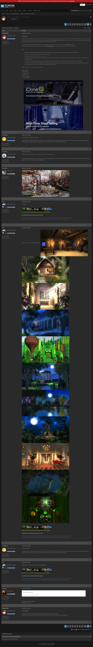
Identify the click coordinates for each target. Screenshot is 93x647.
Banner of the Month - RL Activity (27, 13)
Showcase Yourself (15, 13)
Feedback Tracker (37, 10)
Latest (11, 10)
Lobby (7, 13)
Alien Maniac (4, 151)
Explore (7, 10)
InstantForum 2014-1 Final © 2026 (48, 643)
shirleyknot (4, 588)
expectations (4, 168)
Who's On (30, 10)
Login (87, 4)
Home (2, 10)
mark (3, 201)
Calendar (19, 10)
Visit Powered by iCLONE (32, 215)
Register (90, 4)
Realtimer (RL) (14, 19)
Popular (15, 10)
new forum (72, 1)
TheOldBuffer (5, 135)
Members (24, 10)
